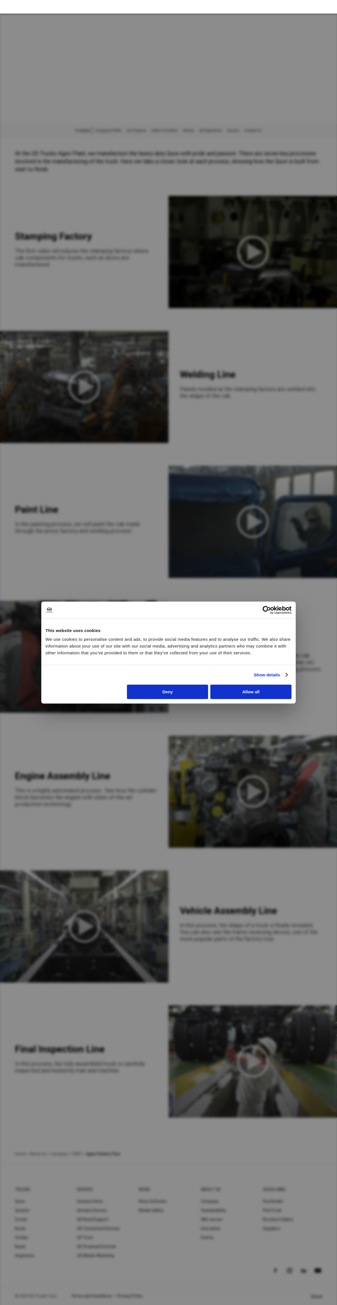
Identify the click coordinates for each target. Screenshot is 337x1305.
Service (85, 1189)
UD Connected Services (98, 1228)
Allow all (251, 691)
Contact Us (253, 131)
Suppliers (271, 1228)
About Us (38, 1154)
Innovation (211, 1228)
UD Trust (85, 1237)
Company (210, 1201)
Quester (22, 1210)
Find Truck (272, 1210)
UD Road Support (93, 1219)
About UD (211, 1189)
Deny (168, 691)
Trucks (23, 1189)
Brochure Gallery (278, 1219)
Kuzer (20, 1228)
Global (316, 1296)
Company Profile (108, 131)
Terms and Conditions (91, 1296)
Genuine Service (92, 1210)
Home (20, 1154)
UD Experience (210, 131)
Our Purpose (136, 131)
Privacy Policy (130, 1296)
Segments (24, 1255)
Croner (21, 1219)
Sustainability (213, 1210)
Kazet (20, 1246)
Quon (20, 1201)
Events (207, 1237)
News (144, 1189)
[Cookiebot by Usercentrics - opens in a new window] (266, 610)
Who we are (212, 1219)
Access (233, 131)
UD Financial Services (96, 1246)
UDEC (77, 1154)
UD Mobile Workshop (96, 1255)
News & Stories (153, 1201)
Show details (267, 674)
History (188, 131)
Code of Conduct (164, 131)
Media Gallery (151, 1210)
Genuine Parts (90, 1201)
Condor (22, 1237)
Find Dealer (273, 1201)
